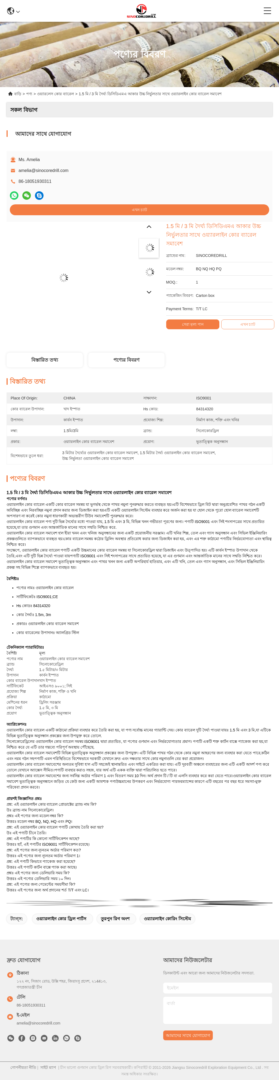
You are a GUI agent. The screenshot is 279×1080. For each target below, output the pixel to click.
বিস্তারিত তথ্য (44, 360)
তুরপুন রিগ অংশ (115, 918)
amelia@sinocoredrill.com (43, 170)
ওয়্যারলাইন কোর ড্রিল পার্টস (61, 918)
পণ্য (29, 94)
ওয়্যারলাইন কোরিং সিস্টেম (167, 918)
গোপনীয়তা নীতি (23, 1067)
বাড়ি (17, 94)
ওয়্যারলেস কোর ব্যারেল (55, 94)
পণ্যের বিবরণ (126, 360)
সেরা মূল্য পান (193, 324)
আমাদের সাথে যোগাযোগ (188, 1035)
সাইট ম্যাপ (48, 1067)
